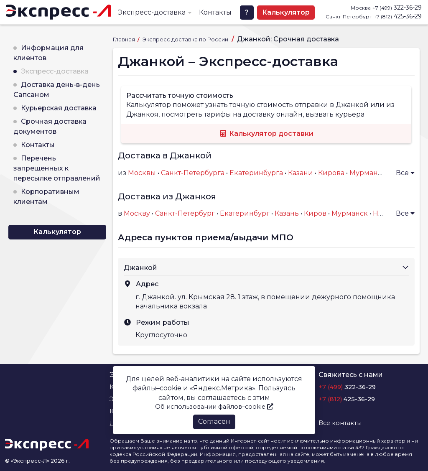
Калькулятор (286, 12)
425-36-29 (398, 16)
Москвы (142, 173)
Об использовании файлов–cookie (214, 406)
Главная (124, 39)
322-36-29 (397, 7)
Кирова (331, 173)
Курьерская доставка (59, 108)
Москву (137, 213)
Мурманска (369, 173)
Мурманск (349, 213)
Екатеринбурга (256, 173)
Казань (287, 213)
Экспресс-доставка (152, 12)
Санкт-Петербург (185, 213)
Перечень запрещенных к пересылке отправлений (56, 168)
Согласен (214, 421)
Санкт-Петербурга (192, 173)
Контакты (215, 12)
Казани (300, 173)
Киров (315, 213)
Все (405, 173)
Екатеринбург (245, 213)
